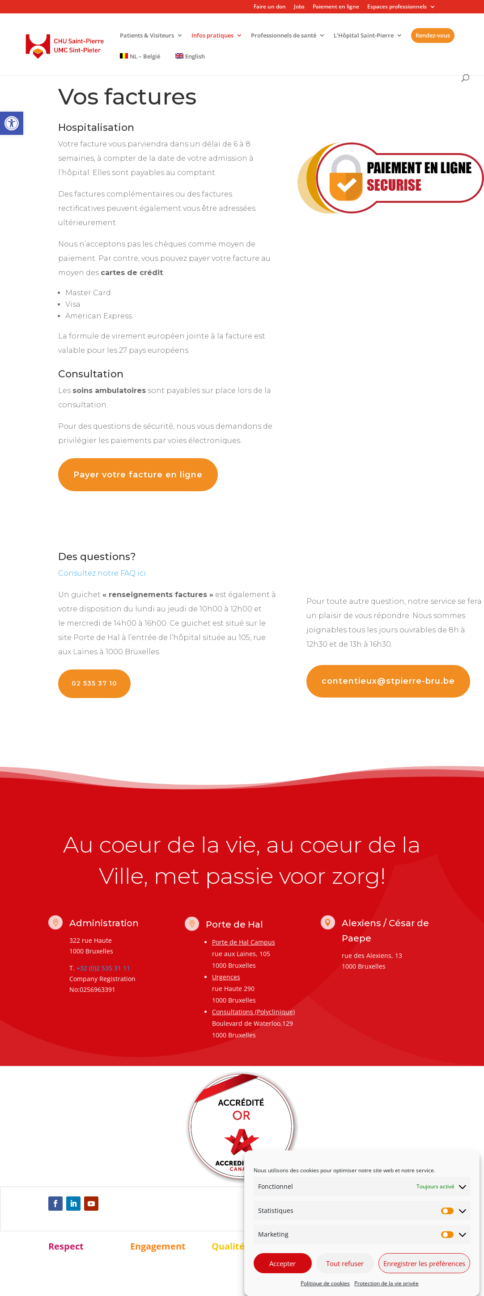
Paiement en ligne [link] (336, 7)
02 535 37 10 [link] (94, 683)
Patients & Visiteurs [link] (147, 36)
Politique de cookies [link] (325, 1283)
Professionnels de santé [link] (283, 36)
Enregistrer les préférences (424, 1263)
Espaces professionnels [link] (397, 7)
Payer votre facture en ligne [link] (138, 475)
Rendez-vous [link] (433, 35)
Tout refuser (345, 1263)
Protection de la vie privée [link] (386, 1283)
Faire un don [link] (270, 7)
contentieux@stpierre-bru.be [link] (388, 681)
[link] (11, 123)
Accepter (282, 1263)
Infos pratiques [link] (212, 36)
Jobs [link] (299, 7)
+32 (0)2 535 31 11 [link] (103, 968)
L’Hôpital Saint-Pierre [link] (364, 36)
